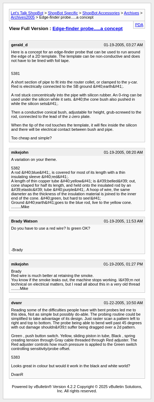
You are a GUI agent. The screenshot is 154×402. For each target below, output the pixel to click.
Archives (131, 13)
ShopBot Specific (63, 13)
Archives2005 (23, 17)
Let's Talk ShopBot (27, 13)
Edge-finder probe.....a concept (87, 28)
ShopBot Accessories (101, 13)
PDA (139, 25)
